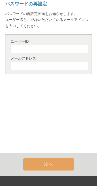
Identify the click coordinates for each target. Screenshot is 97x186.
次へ (48, 164)
